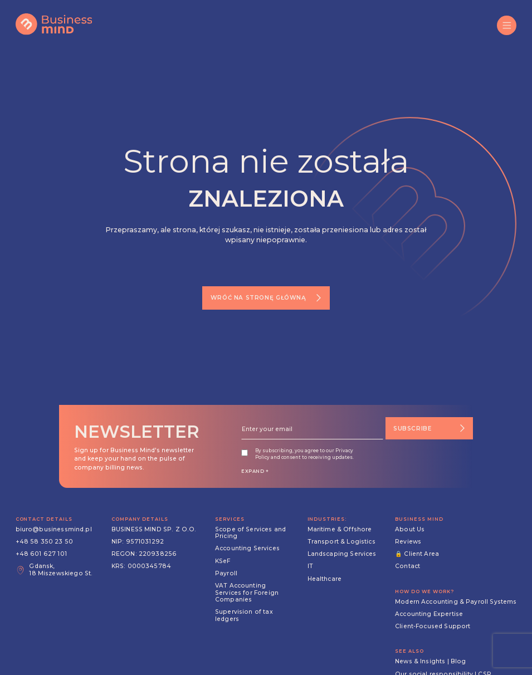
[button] (506, 25)
